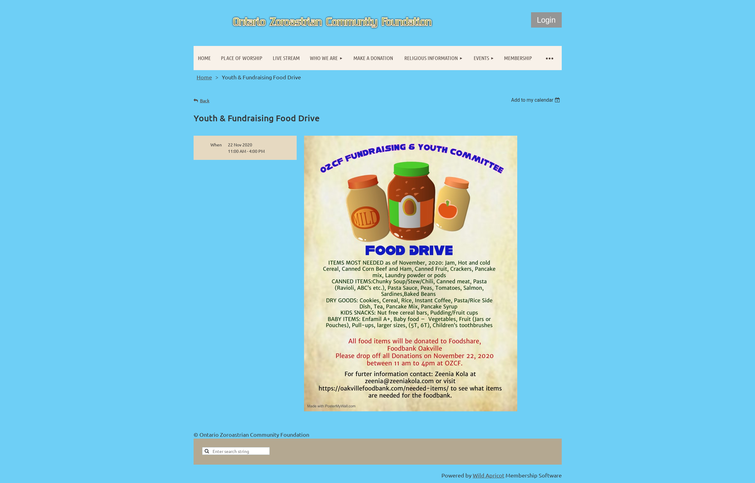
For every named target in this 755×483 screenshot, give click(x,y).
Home (204, 77)
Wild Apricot (488, 475)
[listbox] (536, 100)
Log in (546, 20)
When (216, 144)
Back (205, 101)
